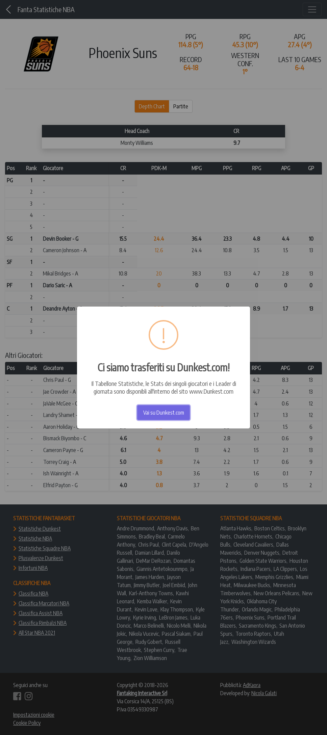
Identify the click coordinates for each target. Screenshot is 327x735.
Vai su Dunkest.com (163, 412)
